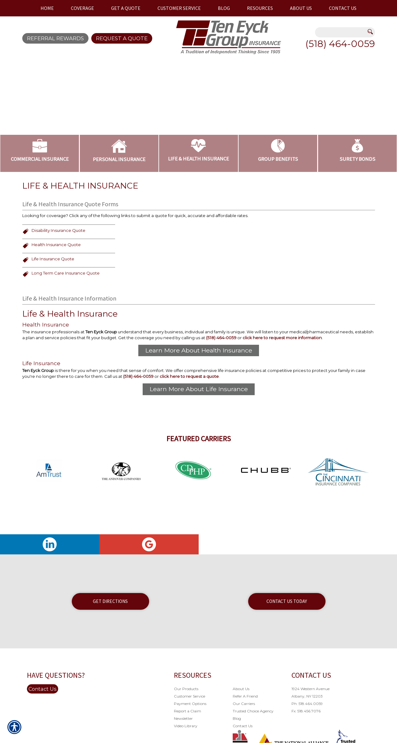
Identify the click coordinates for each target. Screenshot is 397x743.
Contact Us (42, 718)
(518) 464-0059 (340, 43)
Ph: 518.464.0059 (307, 733)
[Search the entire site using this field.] (341, 33)
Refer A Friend (245, 725)
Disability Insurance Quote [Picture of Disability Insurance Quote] (58, 254)
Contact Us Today (286, 631)
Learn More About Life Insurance (199, 417)
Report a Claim (187, 740)
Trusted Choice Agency (253, 740)
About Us (241, 718)
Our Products (186, 718)
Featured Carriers (198, 468)
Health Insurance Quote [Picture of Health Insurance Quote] (56, 269)
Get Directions (110, 631)
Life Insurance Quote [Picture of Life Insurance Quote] (53, 283)
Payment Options (190, 733)
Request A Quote (122, 38)
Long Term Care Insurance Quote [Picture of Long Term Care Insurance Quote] (66, 297)
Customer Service (189, 725)
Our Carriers (244, 733)
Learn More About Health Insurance (198, 376)
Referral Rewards (55, 38)
